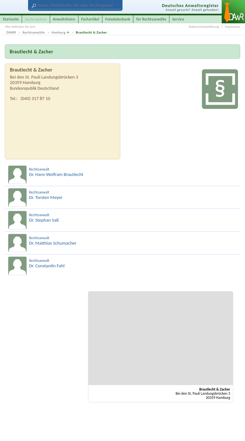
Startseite (11, 19)
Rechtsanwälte (34, 32)
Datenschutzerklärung (204, 27)
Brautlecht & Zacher (91, 32)
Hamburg (59, 32)
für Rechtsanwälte (151, 19)
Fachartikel (90, 19)
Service (178, 19)
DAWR (11, 32)
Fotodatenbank (117, 19)
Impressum (232, 27)
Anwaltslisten (64, 19)
